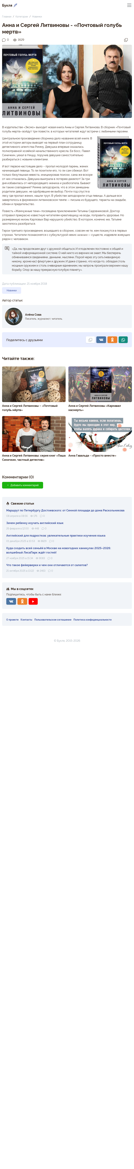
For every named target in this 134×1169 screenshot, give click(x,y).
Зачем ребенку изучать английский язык (35, 523)
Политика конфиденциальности (92, 619)
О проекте (12, 619)
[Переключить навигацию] (129, 5)
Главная (6, 16)
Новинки (37, 16)
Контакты (26, 619)
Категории (22, 16)
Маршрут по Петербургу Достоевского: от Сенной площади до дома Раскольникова (65, 510)
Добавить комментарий (23, 485)
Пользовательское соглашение (52, 619)
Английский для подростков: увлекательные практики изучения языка (55, 535)
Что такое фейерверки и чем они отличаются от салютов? (47, 565)
